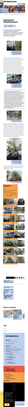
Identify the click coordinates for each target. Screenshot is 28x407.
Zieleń (6, 328)
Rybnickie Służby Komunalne (10, 378)
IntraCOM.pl (22, 404)
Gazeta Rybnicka (11, 14)
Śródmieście (22, 14)
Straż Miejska (7, 377)
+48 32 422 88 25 (10, 370)
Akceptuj (6, 404)
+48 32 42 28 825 (10, 356)
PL (24, 4)
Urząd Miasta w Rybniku (9, 375)
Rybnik (4, 328)
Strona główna (6, 14)
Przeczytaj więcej (7, 393)
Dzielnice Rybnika (17, 14)
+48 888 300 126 (10, 369)
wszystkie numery (7, 380)
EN (20, 4)
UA (22, 4)
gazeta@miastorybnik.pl (12, 357)
